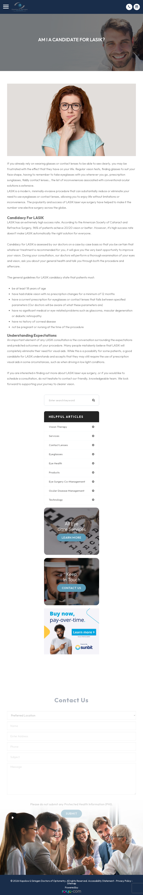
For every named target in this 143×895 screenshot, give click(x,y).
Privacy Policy (123, 880)
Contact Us (71, 588)
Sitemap (71, 883)
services (54, 435)
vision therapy (58, 426)
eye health (55, 463)
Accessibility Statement (101, 880)
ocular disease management (66, 490)
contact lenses (58, 445)
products (54, 472)
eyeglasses (56, 454)
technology (56, 499)
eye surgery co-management (67, 481)
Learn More (71, 537)
